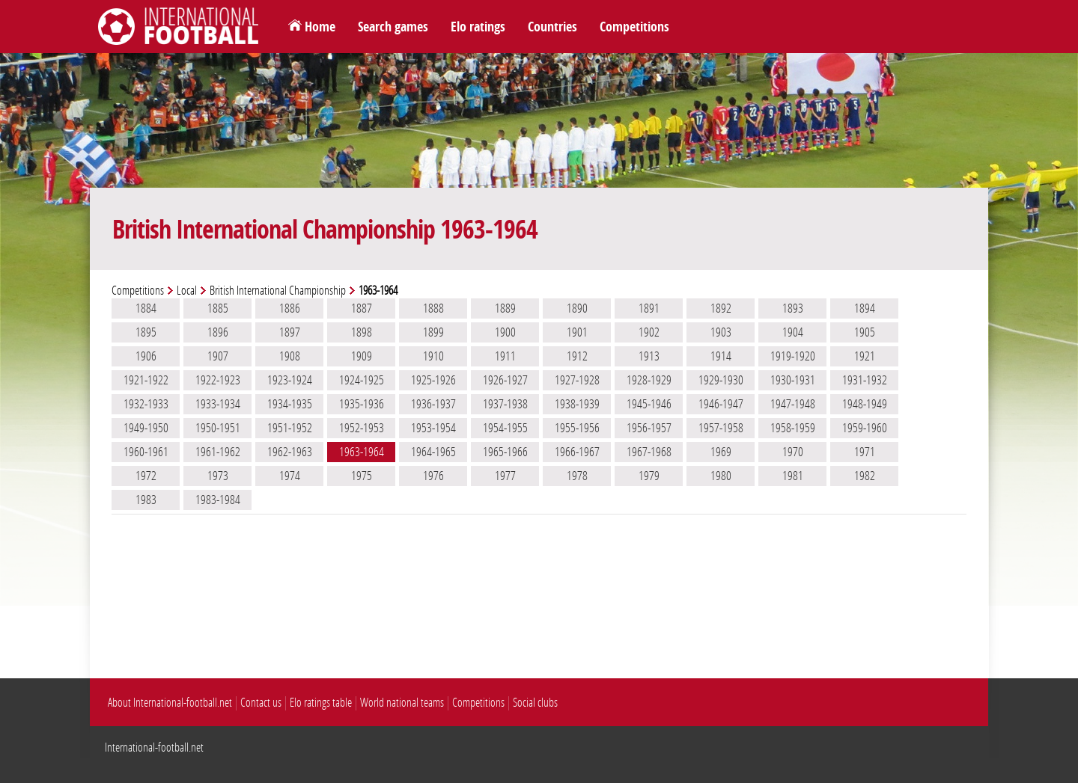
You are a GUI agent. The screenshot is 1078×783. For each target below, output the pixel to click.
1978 (577, 475)
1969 (720, 451)
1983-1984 (217, 499)
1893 (792, 308)
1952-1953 (361, 427)
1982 (864, 475)
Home (320, 27)
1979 (649, 475)
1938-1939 (577, 403)
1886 (289, 308)
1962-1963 (289, 451)
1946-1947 (720, 403)
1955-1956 (577, 427)
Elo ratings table (321, 703)
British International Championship (278, 290)
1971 (864, 451)
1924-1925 (361, 379)
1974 (289, 475)
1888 (433, 308)
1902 (649, 332)
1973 (217, 475)
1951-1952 (289, 427)
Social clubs (535, 703)
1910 (433, 355)
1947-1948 (792, 403)
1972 (145, 475)
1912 (577, 355)
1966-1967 (577, 451)
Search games (393, 27)
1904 (792, 332)
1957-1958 (720, 427)
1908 (289, 355)
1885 (217, 308)
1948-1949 (864, 403)
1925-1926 (433, 379)
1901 (577, 332)
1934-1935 (289, 403)
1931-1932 (864, 379)
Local (187, 290)
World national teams (402, 703)
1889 (505, 308)
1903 (720, 332)
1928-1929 (649, 379)
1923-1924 (289, 379)
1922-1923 (217, 379)
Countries (552, 27)
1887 (361, 308)
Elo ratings (478, 27)
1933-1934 (217, 403)
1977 (505, 475)
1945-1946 (649, 403)
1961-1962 (217, 451)
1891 (649, 308)
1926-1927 (505, 379)
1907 (217, 355)
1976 (433, 475)
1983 (145, 499)
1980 (720, 475)
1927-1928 (577, 379)
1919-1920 (792, 355)
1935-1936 (361, 403)
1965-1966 (505, 451)
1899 (433, 332)
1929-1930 (720, 379)
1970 (792, 451)
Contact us (260, 703)
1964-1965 (433, 451)
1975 (361, 475)
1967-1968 (649, 451)
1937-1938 (505, 403)
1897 (289, 332)
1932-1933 (146, 403)
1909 (361, 355)
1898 (361, 332)
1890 (577, 308)
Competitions (634, 27)
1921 (864, 355)
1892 (720, 308)
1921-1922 (146, 379)
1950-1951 (217, 427)
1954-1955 (505, 427)
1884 (145, 308)
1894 (864, 308)
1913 (649, 355)
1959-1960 (864, 427)
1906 (145, 355)
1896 (217, 332)
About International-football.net (170, 703)
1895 (145, 332)
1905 (864, 332)
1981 (792, 475)
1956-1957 (649, 427)
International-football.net (154, 747)
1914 (720, 355)
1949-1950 (146, 427)
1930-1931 (792, 379)
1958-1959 (792, 427)
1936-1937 (433, 403)
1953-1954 (433, 427)
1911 (505, 355)
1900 (505, 332)
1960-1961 (146, 451)
